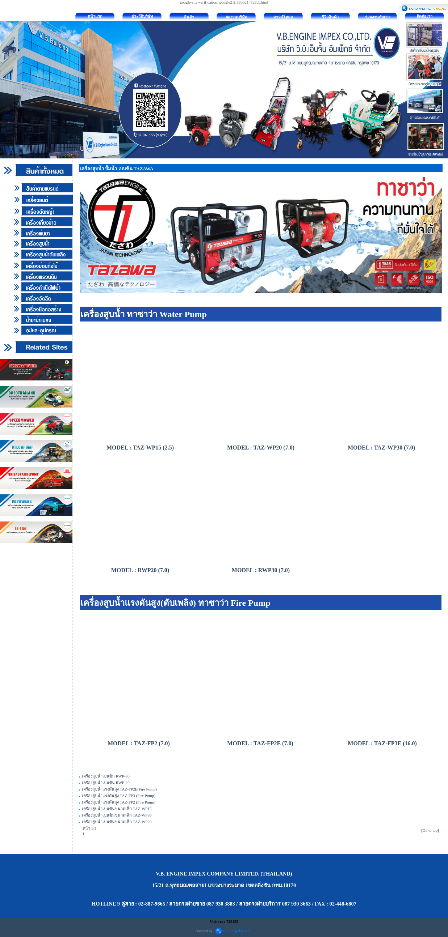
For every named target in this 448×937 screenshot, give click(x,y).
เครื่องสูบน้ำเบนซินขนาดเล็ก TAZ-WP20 (116, 821)
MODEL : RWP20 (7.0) (140, 570)
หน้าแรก (95, 16)
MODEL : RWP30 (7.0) (261, 570)
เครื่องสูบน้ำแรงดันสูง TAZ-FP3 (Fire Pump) (118, 795)
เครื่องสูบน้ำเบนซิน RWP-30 (106, 776)
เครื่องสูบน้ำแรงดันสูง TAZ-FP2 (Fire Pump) (118, 802)
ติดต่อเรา (424, 16)
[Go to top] (430, 830)
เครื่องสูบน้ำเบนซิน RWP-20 (106, 782)
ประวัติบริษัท (142, 16)
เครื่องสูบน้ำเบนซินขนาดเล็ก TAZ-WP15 (116, 808)
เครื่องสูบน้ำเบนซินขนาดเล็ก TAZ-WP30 (116, 815)
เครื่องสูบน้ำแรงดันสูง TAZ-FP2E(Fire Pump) (119, 789)
